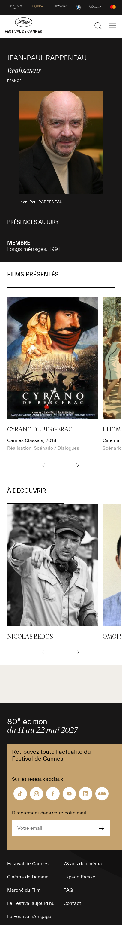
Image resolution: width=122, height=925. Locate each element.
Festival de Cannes (28, 863)
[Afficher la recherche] (98, 25)
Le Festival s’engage (29, 916)
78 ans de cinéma (83, 863)
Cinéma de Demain (28, 877)
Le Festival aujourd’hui (31, 903)
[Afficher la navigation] (112, 25)
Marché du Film (24, 890)
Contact (72, 903)
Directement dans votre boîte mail (49, 813)
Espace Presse (79, 877)
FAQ (68, 890)
